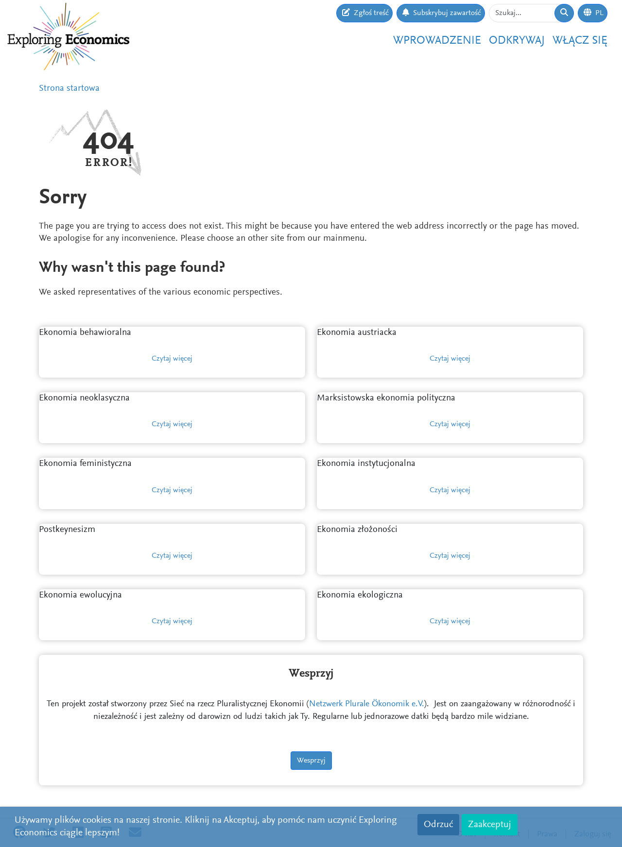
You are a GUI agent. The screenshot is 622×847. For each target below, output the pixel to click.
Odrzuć (438, 825)
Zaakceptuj (489, 825)
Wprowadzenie (437, 41)
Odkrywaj (517, 41)
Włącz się (580, 41)
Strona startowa (69, 88)
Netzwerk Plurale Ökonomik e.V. (366, 704)
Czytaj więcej (172, 359)
